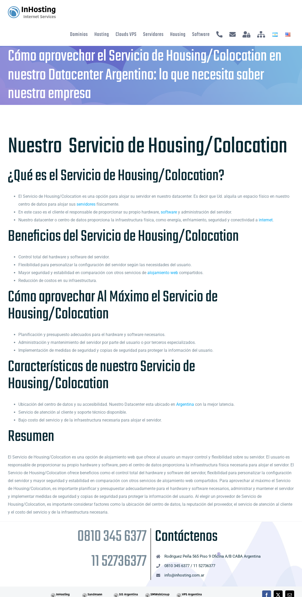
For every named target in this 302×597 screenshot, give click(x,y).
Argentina (185, 404)
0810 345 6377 (112, 537)
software (169, 212)
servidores (86, 204)
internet (266, 219)
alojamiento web (162, 272)
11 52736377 (119, 562)
